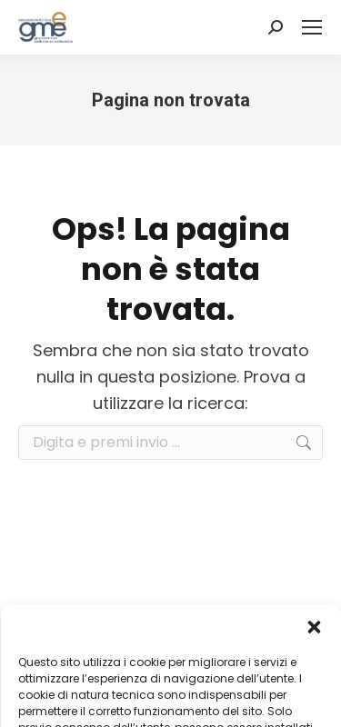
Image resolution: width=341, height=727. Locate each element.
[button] (314, 627)
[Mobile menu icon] (312, 27)
